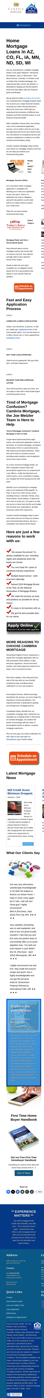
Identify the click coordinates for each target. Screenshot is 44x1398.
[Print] (32, 1192)
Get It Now (23, 1173)
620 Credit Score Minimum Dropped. (20, 791)
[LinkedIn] (18, 1192)
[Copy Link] (27, 1192)
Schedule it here (13, 338)
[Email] (22, 1192)
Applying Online (26, 329)
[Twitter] (13, 1192)
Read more (28, 844)
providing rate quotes (32, 98)
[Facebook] (8, 1192)
